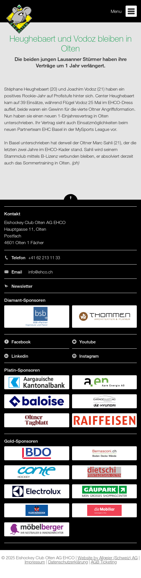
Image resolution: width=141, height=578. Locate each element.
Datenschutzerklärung (68, 561)
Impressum (35, 561)
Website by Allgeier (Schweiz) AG (108, 557)
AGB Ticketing (104, 561)
